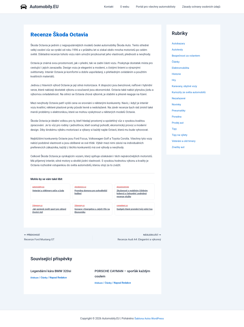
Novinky (176, 104)
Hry (174, 80)
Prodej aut (178, 122)
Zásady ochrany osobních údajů (202, 6)
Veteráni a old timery (184, 141)
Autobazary (179, 43)
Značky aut (178, 147)
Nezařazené (179, 98)
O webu (128, 6)
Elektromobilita (181, 67)
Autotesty (177, 49)
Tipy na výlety (180, 134)
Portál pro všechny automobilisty (157, 6)
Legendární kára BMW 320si (51, 271)
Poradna (177, 116)
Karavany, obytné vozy (185, 86)
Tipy (174, 128)
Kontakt (113, 6)
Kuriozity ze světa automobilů (189, 92)
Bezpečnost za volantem (186, 55)
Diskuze (34, 277)
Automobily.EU (44, 6)
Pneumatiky (179, 110)
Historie (176, 74)
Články (44, 277)
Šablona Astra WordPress (149, 318)
